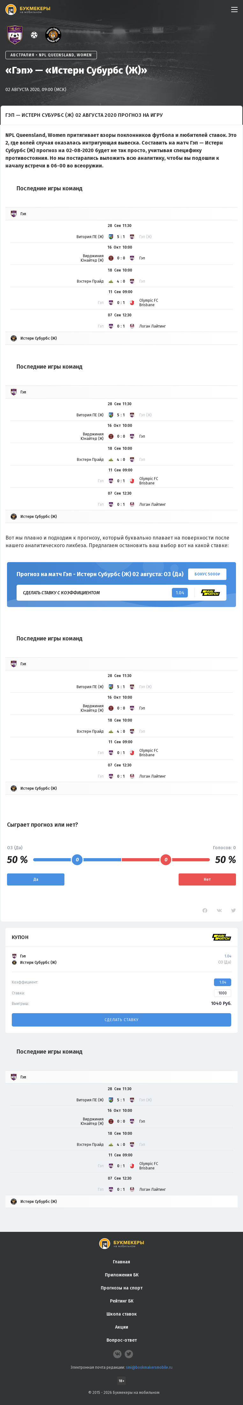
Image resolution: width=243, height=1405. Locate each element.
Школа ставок (122, 1314)
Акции (121, 1327)
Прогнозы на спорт (122, 1288)
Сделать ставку (121, 1020)
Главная (121, 1262)
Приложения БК (121, 1275)
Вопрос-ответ (122, 1340)
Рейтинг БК (121, 1301)
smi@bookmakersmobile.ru (149, 1367)
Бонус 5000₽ (207, 574)
